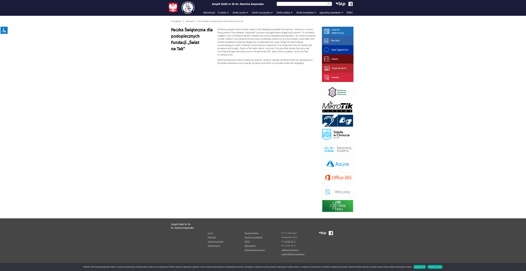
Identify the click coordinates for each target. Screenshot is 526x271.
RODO (350, 12)
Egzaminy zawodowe (330, 12)
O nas (210, 233)
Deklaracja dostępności (255, 250)
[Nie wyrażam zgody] (522, 267)
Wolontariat (190, 21)
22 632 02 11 (290, 241)
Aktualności (209, 12)
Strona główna (176, 21)
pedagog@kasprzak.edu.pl (292, 254)
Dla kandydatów (251, 233)
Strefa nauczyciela (261, 12)
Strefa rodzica (283, 12)
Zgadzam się (420, 267)
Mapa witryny (250, 245)
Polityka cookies (435, 267)
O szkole (222, 12)
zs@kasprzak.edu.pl (290, 250)
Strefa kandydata (305, 12)
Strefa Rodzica (214, 245)
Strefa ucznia (239, 12)
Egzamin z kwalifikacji (253, 237)
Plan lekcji (212, 237)
